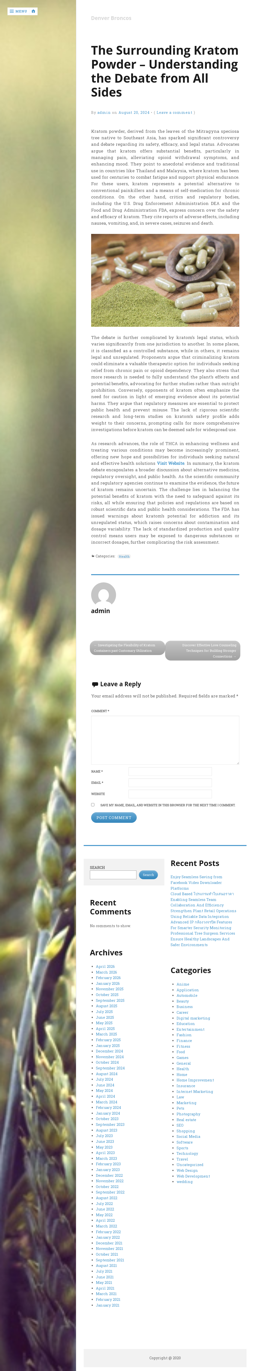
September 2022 (110, 1190)
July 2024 (104, 1078)
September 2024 (110, 1067)
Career (182, 1012)
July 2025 (104, 1011)
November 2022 (110, 1179)
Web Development (193, 1175)
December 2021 (109, 1240)
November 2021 (109, 1246)
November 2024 (110, 1056)
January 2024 (108, 1112)
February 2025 (108, 1039)
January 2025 (108, 1045)
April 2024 (105, 1095)
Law (180, 1096)
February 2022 (108, 1229)
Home (182, 1074)
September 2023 (110, 1123)
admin (104, 112)
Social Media (188, 1135)
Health (125, 556)
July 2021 (104, 1268)
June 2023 (105, 1140)
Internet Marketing (195, 1091)
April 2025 (105, 1028)
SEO (180, 1124)
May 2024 (104, 1090)
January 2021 (108, 1302)
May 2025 (104, 1023)
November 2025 (110, 989)
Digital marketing (193, 1018)
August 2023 (106, 1129)
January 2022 (108, 1235)
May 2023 (104, 1146)
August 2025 (106, 1006)
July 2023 (104, 1134)
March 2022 (106, 1224)
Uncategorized (190, 1163)
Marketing (186, 1102)
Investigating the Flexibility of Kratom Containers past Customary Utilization (125, 648)
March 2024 (106, 1101)
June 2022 (105, 1207)
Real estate (186, 1119)
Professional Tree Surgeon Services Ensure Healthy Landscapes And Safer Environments (203, 939)
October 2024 (107, 1062)
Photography (188, 1113)
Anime (183, 984)
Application (187, 990)
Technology (187, 1152)
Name (97, 772)
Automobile (187, 996)
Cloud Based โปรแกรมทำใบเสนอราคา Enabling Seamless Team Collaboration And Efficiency (202, 900)
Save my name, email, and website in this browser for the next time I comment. (167, 806)
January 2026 (108, 983)
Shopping (185, 1130)
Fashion (184, 1035)
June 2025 (105, 1017)
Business (185, 1007)
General (184, 1063)
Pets (180, 1107)
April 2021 (105, 1285)
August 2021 (106, 1263)
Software (185, 1141)
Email (97, 783)
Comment (100, 712)
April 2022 (105, 1218)
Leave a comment (175, 112)
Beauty (183, 1001)
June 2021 (105, 1274)
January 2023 (108, 1168)
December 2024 (109, 1050)
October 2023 (107, 1118)
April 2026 (105, 967)
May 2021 (104, 1280)
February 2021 (108, 1296)
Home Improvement (195, 1079)
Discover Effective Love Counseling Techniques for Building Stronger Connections (208, 651)
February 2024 (108, 1106)
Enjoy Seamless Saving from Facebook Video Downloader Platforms (196, 883)
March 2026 (106, 972)
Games (183, 1057)
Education (186, 1024)
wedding (185, 1180)
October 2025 (107, 995)
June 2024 (105, 1084)
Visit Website (170, 463)
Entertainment (190, 1029)
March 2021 (106, 1291)
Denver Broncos (111, 18)
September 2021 (110, 1257)
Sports (182, 1147)
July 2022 (104, 1202)
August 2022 (106, 1196)
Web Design (187, 1169)
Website (98, 794)
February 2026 (108, 978)
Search (97, 868)
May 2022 (104, 1212)
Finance (184, 1040)
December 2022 (109, 1174)
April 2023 (105, 1151)
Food (181, 1051)
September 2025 (110, 1000)
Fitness (183, 1046)
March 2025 (106, 1034)
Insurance (186, 1085)
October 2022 (107, 1185)
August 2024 (107, 1073)
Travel (182, 1158)
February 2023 (108, 1162)
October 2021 (107, 1252)
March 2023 (106, 1157)
